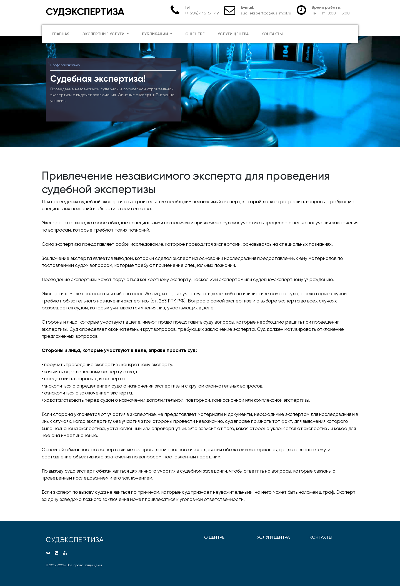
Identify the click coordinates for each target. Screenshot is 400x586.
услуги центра (233, 34)
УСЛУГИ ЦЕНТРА (273, 537)
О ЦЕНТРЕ (214, 537)
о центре (195, 34)
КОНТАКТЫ (321, 537)
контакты (272, 34)
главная (60, 34)
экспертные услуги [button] (104, 34)
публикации (155, 34)
